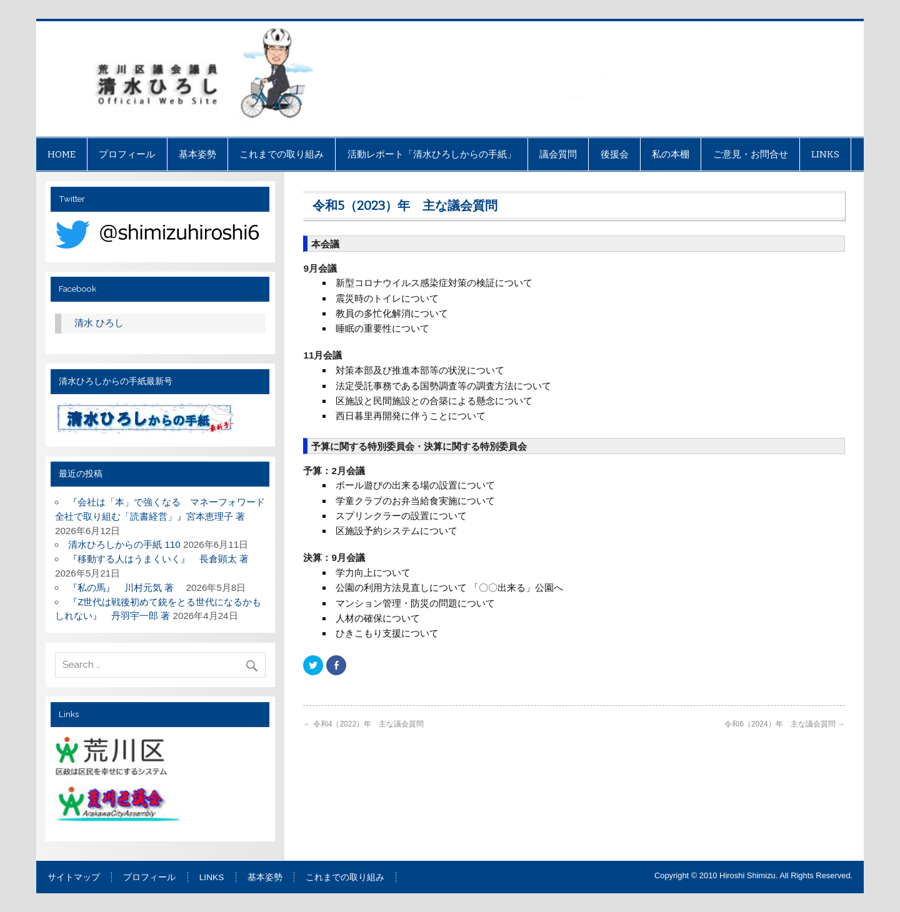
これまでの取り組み (281, 154)
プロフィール (127, 154)
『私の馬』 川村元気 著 (125, 587)
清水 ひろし (99, 322)
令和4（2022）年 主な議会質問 (363, 724)
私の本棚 (670, 154)
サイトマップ (74, 877)
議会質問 (558, 154)
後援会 (615, 154)
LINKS (825, 154)
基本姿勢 (197, 154)
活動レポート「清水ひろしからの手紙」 (432, 154)
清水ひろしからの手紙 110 (124, 544)
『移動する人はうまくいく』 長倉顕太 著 (163, 558)
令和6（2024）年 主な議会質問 (784, 724)
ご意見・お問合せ (750, 154)
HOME (62, 154)
